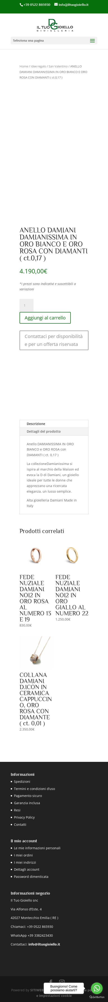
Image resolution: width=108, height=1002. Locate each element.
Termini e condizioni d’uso (34, 788)
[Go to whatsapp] (97, 988)
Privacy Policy (24, 817)
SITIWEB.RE (39, 990)
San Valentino (58, 66)
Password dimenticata (31, 876)
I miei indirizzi (25, 862)
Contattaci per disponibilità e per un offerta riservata (54, 340)
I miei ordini (23, 855)
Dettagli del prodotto (44, 431)
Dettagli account (26, 869)
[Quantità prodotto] (27, 305)
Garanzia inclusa (27, 803)
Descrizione (36, 423)
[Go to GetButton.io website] (96, 997)
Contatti (20, 824)
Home (24, 66)
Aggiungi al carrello (45, 318)
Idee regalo (38, 66)
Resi (17, 810)
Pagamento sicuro (28, 795)
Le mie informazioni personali (37, 848)
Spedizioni (22, 781)
